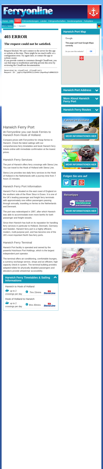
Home (5, 21)
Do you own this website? (74, 51)
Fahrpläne (88, 21)
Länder (43, 21)
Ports (13, 26)
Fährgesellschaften (56, 21)
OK (91, 51)
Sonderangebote (74, 21)
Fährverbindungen (30, 21)
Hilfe (11, 21)
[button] (30, 279)
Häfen (18, 21)
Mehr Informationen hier (81, 136)
